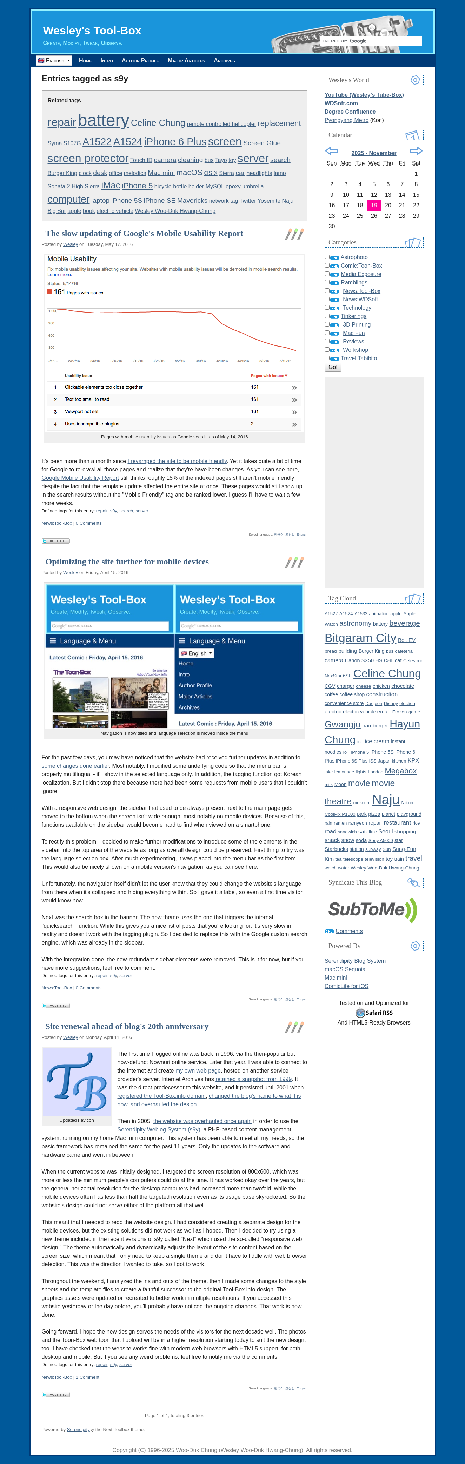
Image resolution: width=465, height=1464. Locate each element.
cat (398, 660)
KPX (413, 760)
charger (345, 686)
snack (332, 840)
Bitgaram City (361, 637)
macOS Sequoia (345, 969)
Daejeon (373, 703)
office (115, 173)
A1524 (127, 141)
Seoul (385, 831)
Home (86, 60)
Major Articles (196, 60)
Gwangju (343, 724)
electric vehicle (115, 211)
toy (232, 160)
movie (359, 783)
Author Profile (147, 60)
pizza (374, 814)
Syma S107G (64, 143)
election (407, 703)
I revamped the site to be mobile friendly (177, 461)
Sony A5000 (380, 840)
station (357, 849)
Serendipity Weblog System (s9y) (159, 1130)
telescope (353, 859)
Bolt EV (407, 640)
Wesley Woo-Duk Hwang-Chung (175, 211)
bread (331, 651)
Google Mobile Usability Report (80, 478)
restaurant (397, 822)
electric (333, 711)
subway (373, 849)
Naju (288, 201)
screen (225, 141)
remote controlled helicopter (221, 124)
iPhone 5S (126, 200)
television (374, 859)
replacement (279, 123)
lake (329, 771)
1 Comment (87, 1377)
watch (331, 868)
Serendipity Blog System (355, 961)
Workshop (355, 350)
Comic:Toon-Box (361, 266)
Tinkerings (353, 316)
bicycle (163, 186)
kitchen (399, 761)
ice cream (377, 741)
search (280, 159)
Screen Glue (262, 143)
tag (234, 201)
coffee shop (352, 694)
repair (62, 122)
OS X (211, 173)
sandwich (347, 831)
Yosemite (269, 201)
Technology (357, 308)
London (375, 771)
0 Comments (89, 523)
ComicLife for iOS (346, 986)
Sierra (226, 173)
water (343, 868)
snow (347, 840)
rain (328, 823)
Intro (111, 60)
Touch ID (141, 160)
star (398, 840)
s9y (113, 510)
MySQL (215, 186)
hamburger (375, 725)
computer (69, 199)
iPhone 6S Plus (351, 761)
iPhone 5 (137, 185)
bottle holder (188, 186)
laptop (100, 200)
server (253, 158)
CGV (330, 686)
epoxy (233, 186)
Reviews (353, 341)
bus (209, 160)
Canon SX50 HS (364, 660)
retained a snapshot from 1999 (253, 1079)
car (240, 172)
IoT (346, 752)
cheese (363, 686)
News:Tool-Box (57, 523)
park (362, 814)
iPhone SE (160, 200)
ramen (340, 823)
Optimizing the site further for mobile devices (127, 561)
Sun (387, 849)
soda (361, 840)
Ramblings (354, 283)
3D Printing (357, 325)
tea (339, 859)
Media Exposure (361, 274)
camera (165, 159)
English (302, 534)
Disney (391, 703)
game (414, 711)
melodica (135, 173)
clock (85, 173)
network (219, 201)
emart (384, 711)
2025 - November (374, 153)
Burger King (63, 173)
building (347, 651)
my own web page (198, 1071)
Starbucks (336, 849)
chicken (381, 686)
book (89, 211)
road (330, 831)
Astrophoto (353, 257)
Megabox (401, 770)
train (399, 859)
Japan (384, 761)
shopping (405, 831)
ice (360, 741)
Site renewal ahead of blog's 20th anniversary (127, 1026)
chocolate (402, 686)
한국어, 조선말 (284, 534)
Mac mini (161, 172)
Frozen (399, 711)
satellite (367, 831)
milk (329, 784)
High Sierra (86, 186)
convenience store (344, 703)
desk (100, 172)
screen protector (88, 158)
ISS (372, 761)
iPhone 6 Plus (175, 141)
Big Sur (57, 211)
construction (382, 694)
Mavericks (192, 200)
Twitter (248, 201)
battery (103, 120)
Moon (340, 784)
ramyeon (357, 823)
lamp (280, 173)
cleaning (190, 159)
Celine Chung (158, 123)
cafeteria (404, 651)
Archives (236, 60)
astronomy (355, 623)
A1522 (97, 141)
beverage (404, 623)
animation (379, 613)
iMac (110, 185)
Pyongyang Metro (346, 120)
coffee (331, 694)
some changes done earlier (75, 766)
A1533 (360, 613)
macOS (189, 172)
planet (388, 814)
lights (361, 771)
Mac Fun (354, 333)
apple (74, 211)
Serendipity (78, 1429)
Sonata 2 (59, 186)
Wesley (70, 244)
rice (416, 823)
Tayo (221, 160)
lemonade (344, 771)
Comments (349, 931)
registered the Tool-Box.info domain (162, 1096)
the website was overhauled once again (202, 1121)
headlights (259, 173)
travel (413, 858)
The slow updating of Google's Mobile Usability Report (144, 233)
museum (362, 802)
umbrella (253, 186)
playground (409, 814)
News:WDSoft (360, 299)
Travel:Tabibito (359, 358)
